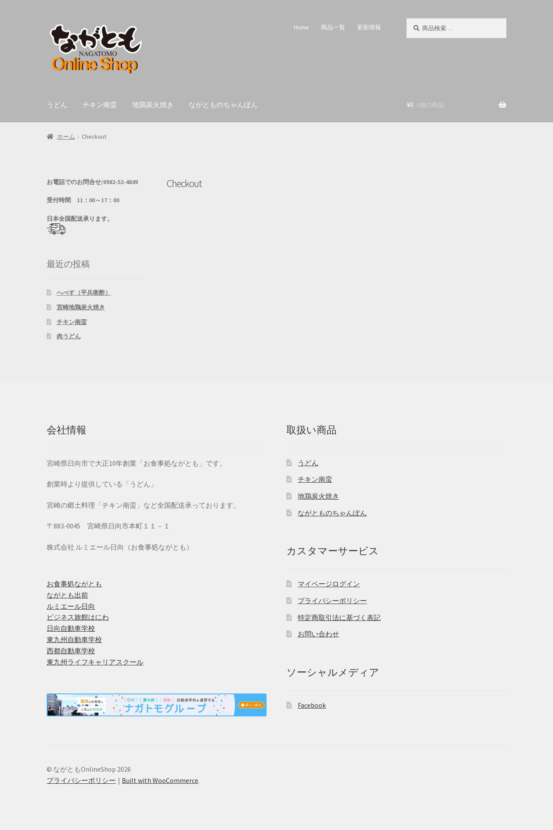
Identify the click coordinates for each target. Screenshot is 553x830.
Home (301, 27)
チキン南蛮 (100, 104)
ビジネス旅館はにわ (78, 617)
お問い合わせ (318, 634)
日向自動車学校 (71, 628)
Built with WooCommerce (160, 780)
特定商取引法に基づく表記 (339, 617)
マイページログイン (329, 583)
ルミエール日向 (71, 606)
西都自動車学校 (71, 650)
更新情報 (369, 27)
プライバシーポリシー (332, 600)
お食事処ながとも (74, 583)
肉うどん (69, 336)
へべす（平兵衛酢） (84, 292)
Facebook (312, 705)
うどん (57, 104)
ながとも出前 (67, 595)
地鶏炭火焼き (153, 104)
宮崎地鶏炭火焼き (81, 307)
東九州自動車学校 (74, 639)
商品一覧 (333, 27)
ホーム (66, 136)
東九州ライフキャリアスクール (95, 662)
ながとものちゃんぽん (223, 104)
